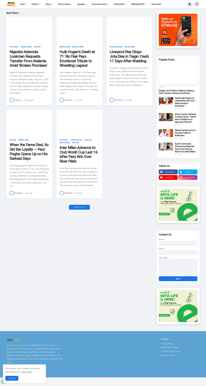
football (14, 48)
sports (37, 48)
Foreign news (116, 48)
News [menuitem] (48, 4)
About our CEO (168, 355)
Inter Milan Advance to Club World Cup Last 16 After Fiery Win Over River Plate (78, 156)
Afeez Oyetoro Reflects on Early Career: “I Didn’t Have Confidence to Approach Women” (185, 118)
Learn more (26, 372)
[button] (190, 4)
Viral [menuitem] (22, 4)
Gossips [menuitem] (81, 4)
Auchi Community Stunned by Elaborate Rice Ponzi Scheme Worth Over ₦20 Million (185, 148)
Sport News (26, 48)
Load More (78, 208)
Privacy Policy (167, 343)
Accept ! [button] (12, 378)
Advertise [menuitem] (156, 4)
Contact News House (170, 351)
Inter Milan (77, 141)
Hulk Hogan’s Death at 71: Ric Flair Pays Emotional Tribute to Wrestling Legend (77, 60)
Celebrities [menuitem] (119, 4)
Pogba (13, 141)
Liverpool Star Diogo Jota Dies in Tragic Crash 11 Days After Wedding (129, 57)
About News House (170, 347)
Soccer (89, 141)
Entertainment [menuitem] (99, 4)
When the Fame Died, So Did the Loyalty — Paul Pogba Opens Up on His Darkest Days (29, 153)
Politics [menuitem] (35, 4)
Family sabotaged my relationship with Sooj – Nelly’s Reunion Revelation (185, 102)
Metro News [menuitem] (64, 4)
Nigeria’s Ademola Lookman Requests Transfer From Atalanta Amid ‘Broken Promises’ (28, 60)
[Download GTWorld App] (178, 30)
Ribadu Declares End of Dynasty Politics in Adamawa (185, 133)
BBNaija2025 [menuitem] (137, 4)
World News (78, 48)
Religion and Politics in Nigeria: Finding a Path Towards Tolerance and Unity (176, 92)
